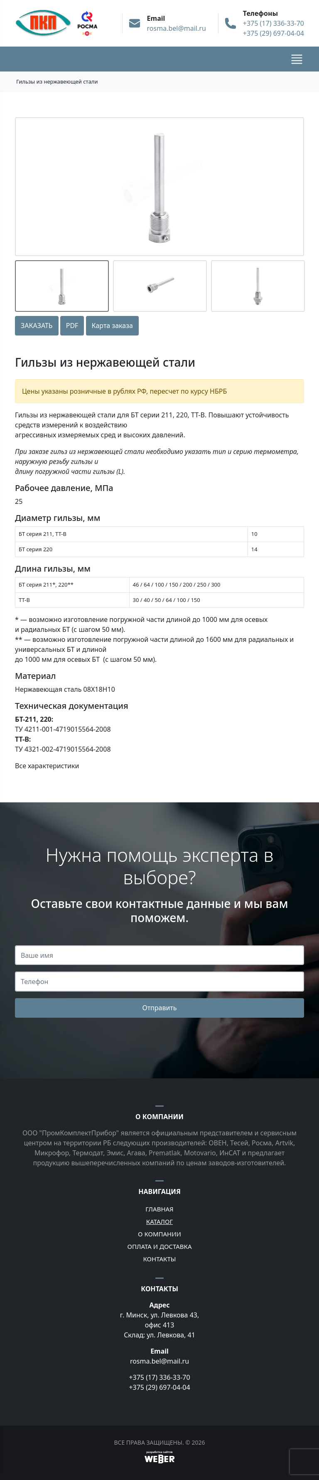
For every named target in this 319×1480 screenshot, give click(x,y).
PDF (72, 325)
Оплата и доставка (160, 1246)
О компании (159, 1234)
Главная (159, 1209)
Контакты (159, 1259)
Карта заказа (112, 325)
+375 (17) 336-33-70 (273, 23)
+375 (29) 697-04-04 (273, 33)
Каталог (159, 1221)
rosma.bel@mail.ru (176, 28)
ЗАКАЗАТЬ (37, 325)
